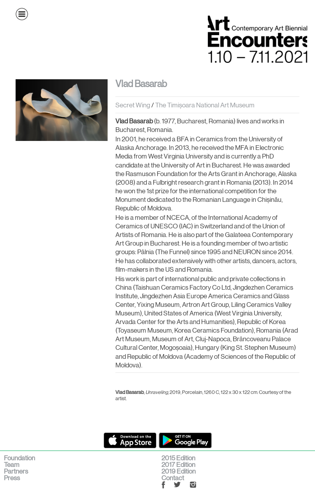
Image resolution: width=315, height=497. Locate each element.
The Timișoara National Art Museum (205, 105)
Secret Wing (132, 105)
